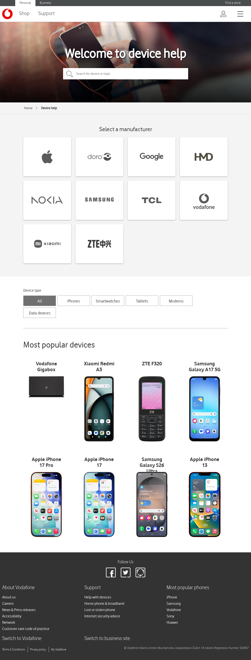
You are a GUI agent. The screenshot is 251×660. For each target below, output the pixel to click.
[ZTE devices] (99, 243)
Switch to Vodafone (22, 638)
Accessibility (11, 616)
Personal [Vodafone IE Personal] (25, 3)
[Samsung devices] (99, 200)
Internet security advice (102, 616)
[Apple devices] (47, 156)
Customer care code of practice (25, 629)
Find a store (233, 3)
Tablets (142, 301)
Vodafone (174, 610)
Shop (24, 13)
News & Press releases (18, 610)
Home (28, 108)
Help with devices (97, 597)
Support (46, 13)
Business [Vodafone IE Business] (45, 3)
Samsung (174, 603)
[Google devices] (152, 156)
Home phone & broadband (104, 603)
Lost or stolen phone (99, 610)
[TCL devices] (152, 200)
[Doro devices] (99, 156)
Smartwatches (108, 301)
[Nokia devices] (47, 200)
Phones (73, 301)
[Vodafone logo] (7, 14)
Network (8, 622)
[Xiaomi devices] (47, 243)
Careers (8, 603)
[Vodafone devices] (204, 200)
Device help (49, 108)
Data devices (39, 313)
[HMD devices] (204, 156)
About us (9, 597)
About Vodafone (18, 587)
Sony (170, 616)
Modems (176, 301)
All (39, 301)
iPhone (172, 597)
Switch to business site (107, 638)
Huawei (172, 622)
